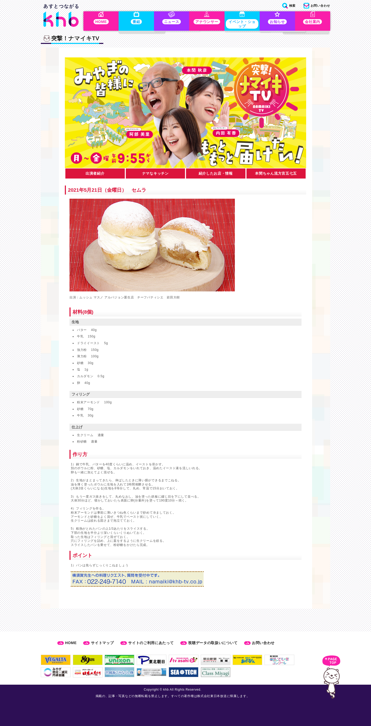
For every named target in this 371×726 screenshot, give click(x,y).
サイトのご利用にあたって (151, 643)
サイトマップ (102, 643)
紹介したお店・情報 (216, 174)
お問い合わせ (263, 643)
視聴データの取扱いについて (212, 643)
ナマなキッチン (155, 174)
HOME (71, 643)
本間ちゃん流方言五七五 (276, 174)
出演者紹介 (95, 174)
